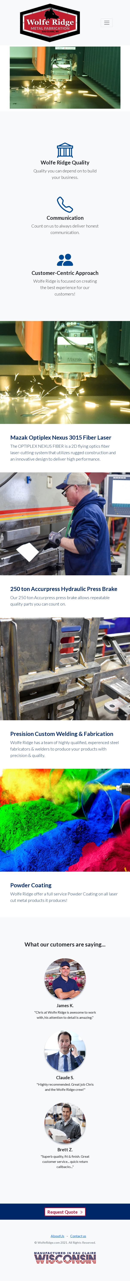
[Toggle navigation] (107, 22)
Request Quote (65, 1212)
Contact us (78, 1236)
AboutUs (57, 1236)
